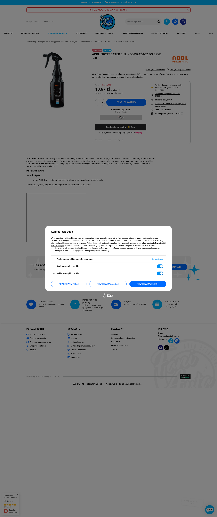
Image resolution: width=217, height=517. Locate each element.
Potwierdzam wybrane (69, 284)
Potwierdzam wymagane (108, 284)
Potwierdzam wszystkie (147, 284)
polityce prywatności (78, 243)
